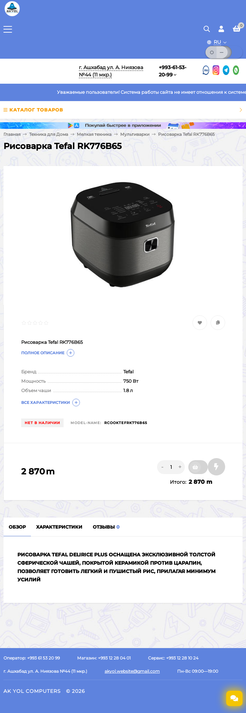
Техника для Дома (48, 134)
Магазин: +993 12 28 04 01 (104, 658)
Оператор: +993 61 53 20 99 (31, 658)
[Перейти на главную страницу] (12, 16)
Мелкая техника (94, 134)
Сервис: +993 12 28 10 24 (173, 658)
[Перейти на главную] (37, 71)
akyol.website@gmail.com (132, 671)
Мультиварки (134, 134)
